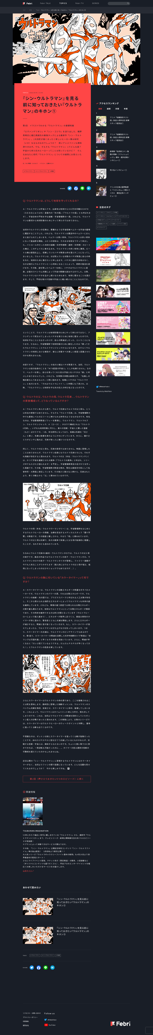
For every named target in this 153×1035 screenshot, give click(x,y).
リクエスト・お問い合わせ (32, 1013)
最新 (100, 109)
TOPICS (63, 3)
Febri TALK (45, 3)
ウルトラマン (29, 171)
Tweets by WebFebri (104, 391)
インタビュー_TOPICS (104, 212)
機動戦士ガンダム (103, 224)
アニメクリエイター (122, 216)
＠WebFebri (51, 1020)
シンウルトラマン (42, 171)
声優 (116, 212)
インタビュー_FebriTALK (105, 216)
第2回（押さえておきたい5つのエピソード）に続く (57, 779)
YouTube (52, 1025)
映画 (52, 171)
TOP (24, 10)
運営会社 (26, 1025)
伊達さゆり (101, 220)
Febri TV (79, 3)
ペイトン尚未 (122, 224)
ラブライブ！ (102, 227)
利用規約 (26, 1021)
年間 (126, 109)
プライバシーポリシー (30, 1017)
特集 (30, 10)
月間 (117, 109)
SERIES (95, 3)
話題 (113, 224)
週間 (109, 109)
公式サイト (27, 871)
